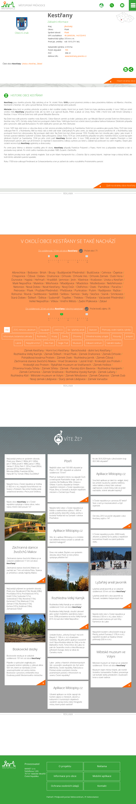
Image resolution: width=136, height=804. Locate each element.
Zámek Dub (118, 375)
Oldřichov (82, 287)
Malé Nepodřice (22, 283)
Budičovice (93, 272)
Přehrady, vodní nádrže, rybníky (116, 329)
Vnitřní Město (68, 301)
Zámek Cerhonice (29, 372)
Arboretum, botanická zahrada (17, 336)
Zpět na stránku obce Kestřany (120, 185)
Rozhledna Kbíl (20, 375)
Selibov (64, 294)
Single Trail (63, 343)
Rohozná (16, 294)
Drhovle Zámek (99, 276)
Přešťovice (66, 290)
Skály (85, 294)
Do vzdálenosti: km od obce (57, 250)
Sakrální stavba (114, 343)
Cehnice (106, 272)
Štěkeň (32, 297)
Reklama (102, 766)
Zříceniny (77, 336)
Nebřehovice (114, 283)
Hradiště (52, 279)
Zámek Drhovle (111, 354)
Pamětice (103, 287)
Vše (7, 329)
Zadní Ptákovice (87, 301)
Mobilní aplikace (102, 776)
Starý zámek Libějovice (72, 379)
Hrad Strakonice (67, 361)
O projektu (65, 766)
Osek (93, 287)
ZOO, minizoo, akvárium (24, 329)
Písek (66, 32)
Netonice (18, 287)
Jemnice (64, 279)
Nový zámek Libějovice (43, 379)
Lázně (18, 343)
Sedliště (53, 294)
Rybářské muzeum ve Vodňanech (71, 365)
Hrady (54, 336)
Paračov (116, 287)
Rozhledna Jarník (84, 357)
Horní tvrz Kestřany (57, 350)
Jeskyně (129, 336)
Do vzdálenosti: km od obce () (54, 308)
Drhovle (66, 276)
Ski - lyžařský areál (75, 329)
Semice (75, 294)
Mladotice (82, 283)
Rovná (27, 294)
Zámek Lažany (106, 372)
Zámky (65, 336)
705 (66, 50)
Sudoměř (54, 297)
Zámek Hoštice (102, 365)
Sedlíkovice (40, 294)
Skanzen (93, 329)
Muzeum (77, 343)
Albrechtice (18, 272)
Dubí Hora (116, 276)
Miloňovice (52, 283)
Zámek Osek (64, 357)
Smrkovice (117, 294)
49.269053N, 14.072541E (75, 35)
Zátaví (39, 63)
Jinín (73, 279)
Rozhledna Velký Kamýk (28, 354)
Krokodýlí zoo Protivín (107, 361)
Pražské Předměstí (46, 290)
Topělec (66, 297)
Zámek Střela (50, 368)
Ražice (117, 290)
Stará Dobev (18, 297)
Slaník (105, 294)
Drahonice (53, 276)
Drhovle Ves (80, 276)
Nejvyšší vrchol (33, 343)
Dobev (41, 276)
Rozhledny (42, 336)
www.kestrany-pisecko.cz (75, 56)
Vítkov (54, 301)
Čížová (31, 276)
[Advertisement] (68, 214)
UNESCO (58, 329)
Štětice (42, 297)
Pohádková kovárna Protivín (38, 357)
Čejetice (117, 272)
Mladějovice (67, 283)
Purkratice (81, 290)
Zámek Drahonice (89, 354)
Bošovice (33, 272)
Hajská (28, 279)
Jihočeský (68, 26)
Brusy (52, 272)
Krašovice (96, 279)
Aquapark (44, 329)
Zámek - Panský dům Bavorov (77, 368)
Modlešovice (97, 283)
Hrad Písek (70, 354)
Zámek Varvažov (97, 379)
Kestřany (60, 15)
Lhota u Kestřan (29, 63)
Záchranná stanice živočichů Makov (35, 361)
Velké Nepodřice (39, 301)
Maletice (39, 283)
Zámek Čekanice (99, 375)
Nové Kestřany (51, 287)
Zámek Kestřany (34, 350)
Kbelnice (83, 279)
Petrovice (19, 290)
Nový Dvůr (68, 287)
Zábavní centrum (94, 343)
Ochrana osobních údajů (65, 785)
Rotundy (117, 336)
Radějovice (104, 290)
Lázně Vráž (86, 361)
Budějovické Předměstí (71, 272)
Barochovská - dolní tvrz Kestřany (90, 350)
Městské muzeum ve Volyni (47, 375)
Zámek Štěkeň (52, 354)
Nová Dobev (33, 287)
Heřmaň (40, 279)
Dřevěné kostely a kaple (97, 336)
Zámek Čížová (104, 357)
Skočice (94, 294)
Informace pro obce (65, 776)
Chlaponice (18, 276)
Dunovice (16, 279)
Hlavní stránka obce (126, 80)
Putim (92, 290)
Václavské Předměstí (111, 297)
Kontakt (102, 785)
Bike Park (48, 343)
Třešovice (90, 297)
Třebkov (78, 297)
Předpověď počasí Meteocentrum (68, 797)
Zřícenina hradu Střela (26, 368)
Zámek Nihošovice (76, 375)
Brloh (43, 272)
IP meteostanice (91, 797)
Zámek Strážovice (52, 372)
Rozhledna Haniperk (110, 368)
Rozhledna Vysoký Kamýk (81, 372)
